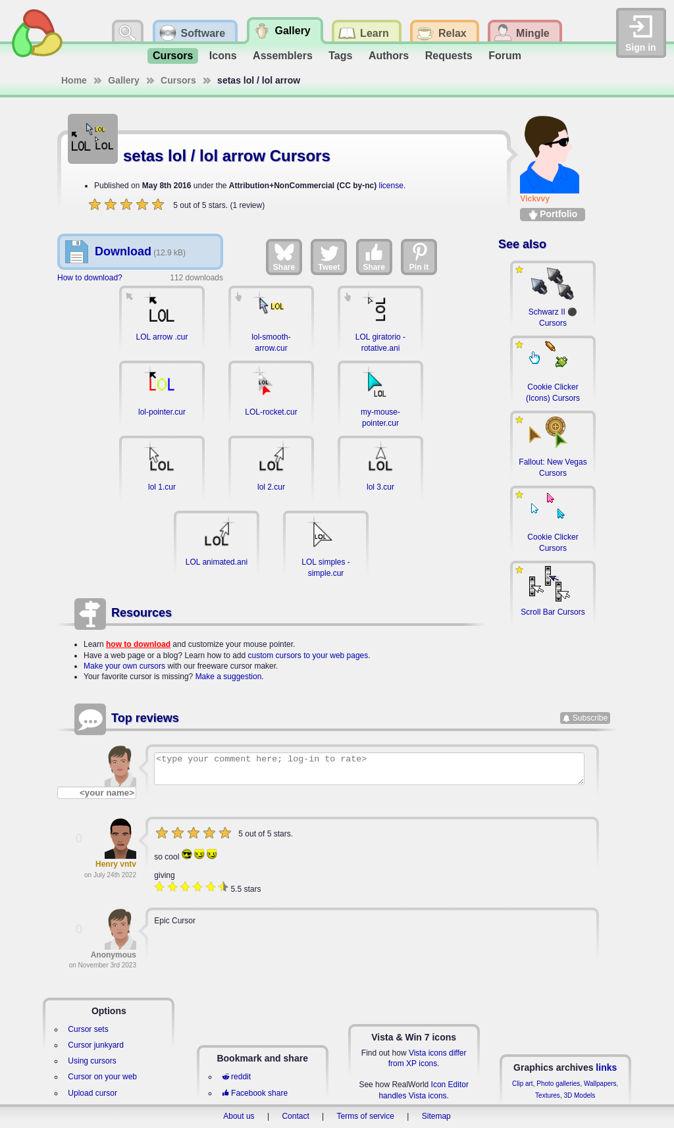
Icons (223, 55)
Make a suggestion (228, 676)
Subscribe (590, 718)
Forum (504, 55)
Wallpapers (600, 1083)
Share (284, 257)
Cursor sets (88, 1029)
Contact (295, 1116)
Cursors (173, 55)
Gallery (123, 80)
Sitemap (436, 1116)
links (606, 1067)
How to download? (89, 277)
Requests (449, 55)
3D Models (579, 1095)
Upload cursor (92, 1093)
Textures (547, 1095)
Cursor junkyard (96, 1045)
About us (238, 1116)
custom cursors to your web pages (308, 655)
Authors (389, 55)
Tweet (329, 257)
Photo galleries (558, 1083)
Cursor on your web (102, 1076)
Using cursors (92, 1060)
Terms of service (365, 1116)
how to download (138, 644)
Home (74, 80)
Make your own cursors (124, 666)
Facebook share (255, 1093)
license (391, 185)
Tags (340, 55)
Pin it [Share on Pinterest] (419, 257)
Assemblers (283, 55)
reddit (236, 1076)
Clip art (522, 1083)
